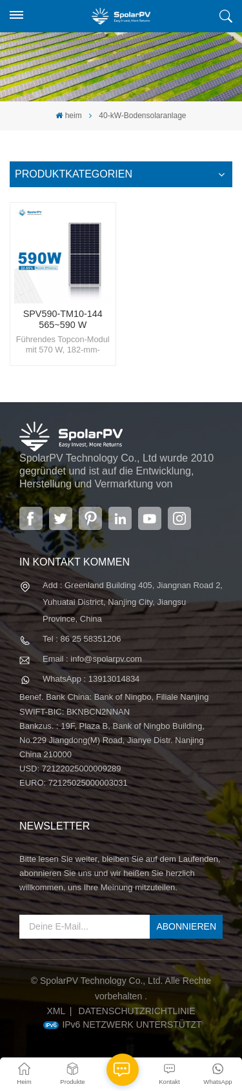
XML (55, 1011)
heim (68, 115)
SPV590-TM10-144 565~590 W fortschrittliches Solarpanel (63, 320)
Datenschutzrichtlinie (137, 1011)
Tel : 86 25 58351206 (82, 639)
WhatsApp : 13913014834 (91, 679)
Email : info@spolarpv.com (92, 659)
